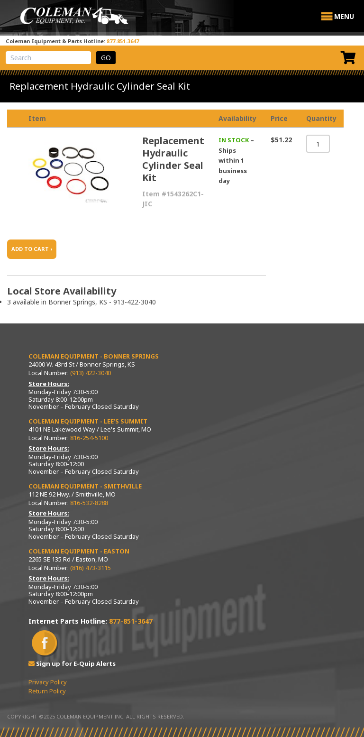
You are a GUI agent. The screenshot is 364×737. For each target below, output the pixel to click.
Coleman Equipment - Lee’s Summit (87, 421)
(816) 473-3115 (90, 567)
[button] (344, 16)
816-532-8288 (89, 502)
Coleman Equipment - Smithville (85, 486)
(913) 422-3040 (90, 372)
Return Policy (47, 691)
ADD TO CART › (31, 248)
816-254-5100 (89, 437)
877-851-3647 (123, 41)
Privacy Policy (47, 682)
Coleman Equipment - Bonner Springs (93, 356)
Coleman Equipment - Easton (78, 551)
